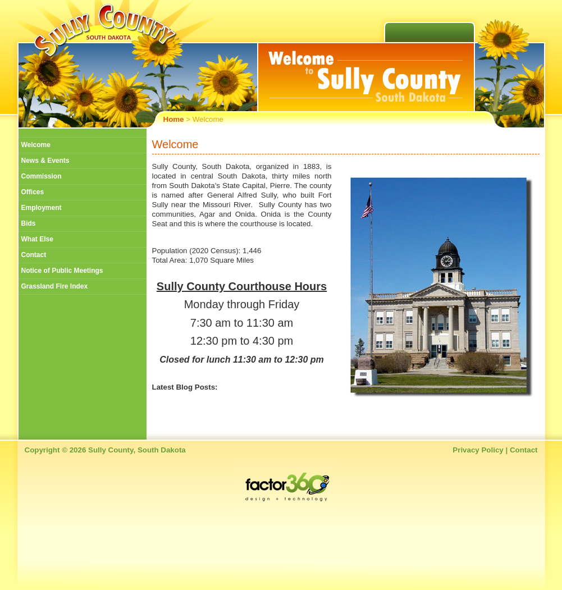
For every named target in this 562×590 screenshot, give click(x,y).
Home (173, 119)
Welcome (36, 145)
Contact (34, 255)
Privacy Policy (478, 450)
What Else (37, 239)
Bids (28, 223)
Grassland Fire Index (54, 286)
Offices (32, 192)
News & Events (45, 160)
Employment (41, 208)
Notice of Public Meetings (62, 271)
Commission (41, 176)
